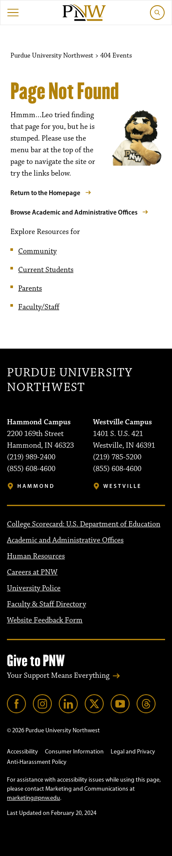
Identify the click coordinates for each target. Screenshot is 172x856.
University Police (34, 588)
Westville (122, 486)
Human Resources (36, 556)
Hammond (36, 486)
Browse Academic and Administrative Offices (73, 212)
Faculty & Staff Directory (46, 604)
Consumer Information (74, 751)
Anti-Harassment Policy (37, 762)
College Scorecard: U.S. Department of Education (83, 524)
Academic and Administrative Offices (65, 540)
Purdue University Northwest (69, 380)
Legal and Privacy (133, 751)
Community (37, 251)
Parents (30, 288)
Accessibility (22, 751)
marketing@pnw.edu (33, 797)
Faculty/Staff (38, 307)
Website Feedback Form (45, 620)
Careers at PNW (32, 572)
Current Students (45, 270)
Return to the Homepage (45, 193)
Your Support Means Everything (58, 675)
